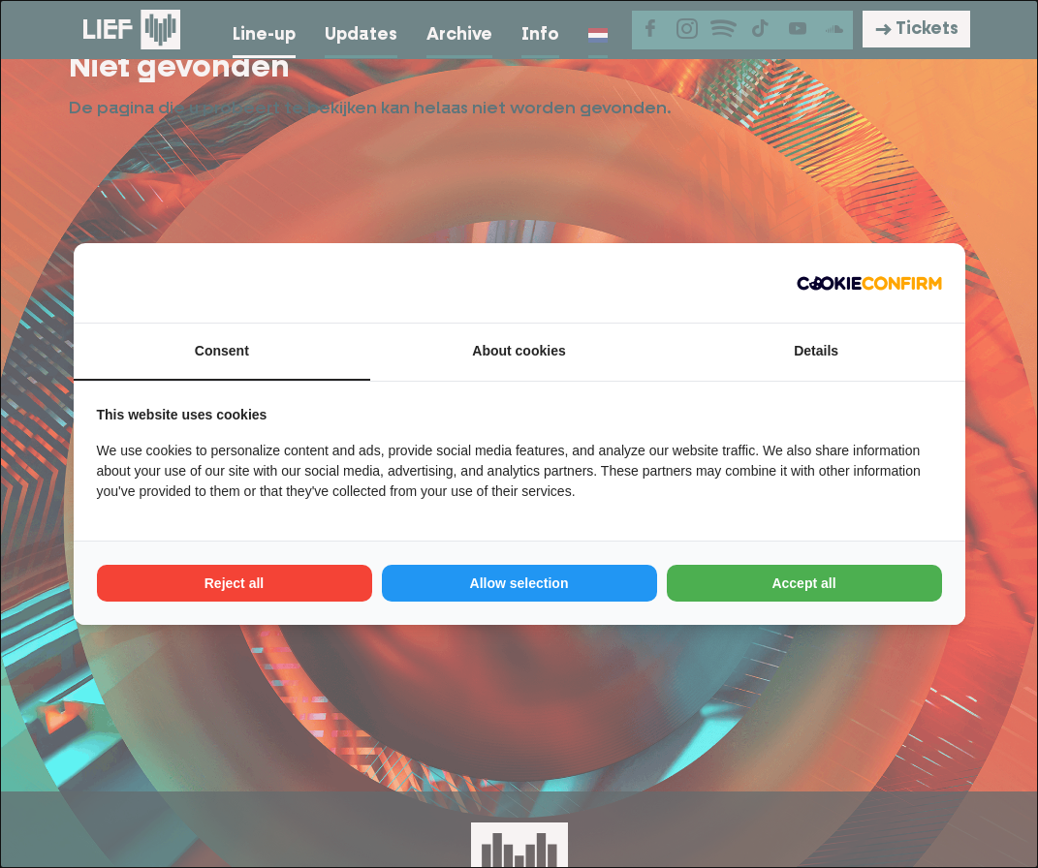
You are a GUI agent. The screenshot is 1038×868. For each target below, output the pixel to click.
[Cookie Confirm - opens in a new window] (869, 282)
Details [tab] (816, 350)
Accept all (803, 583)
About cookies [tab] (518, 350)
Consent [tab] (222, 350)
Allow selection (519, 583)
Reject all (234, 583)
